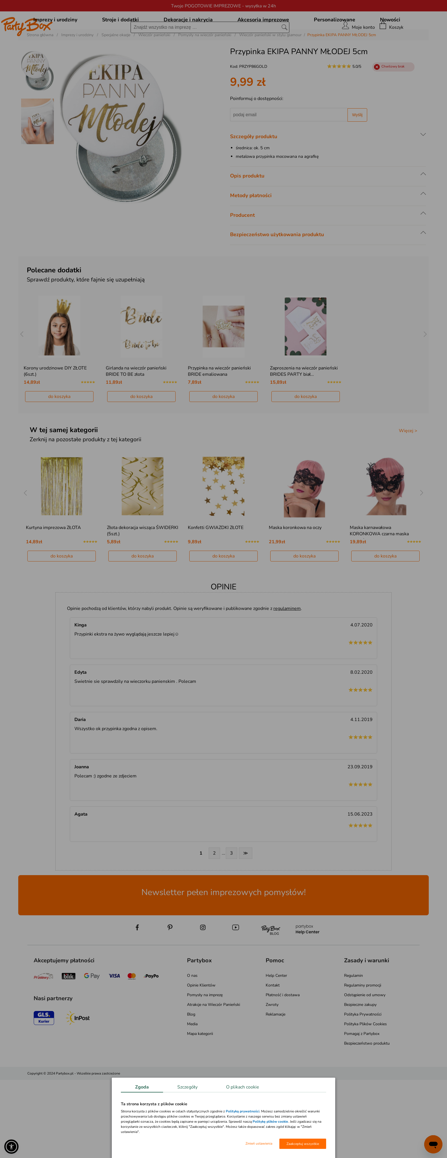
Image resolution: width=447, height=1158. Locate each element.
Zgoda (142, 1087)
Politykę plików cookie (270, 1121)
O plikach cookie (242, 1087)
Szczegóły (187, 1087)
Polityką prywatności (242, 1111)
